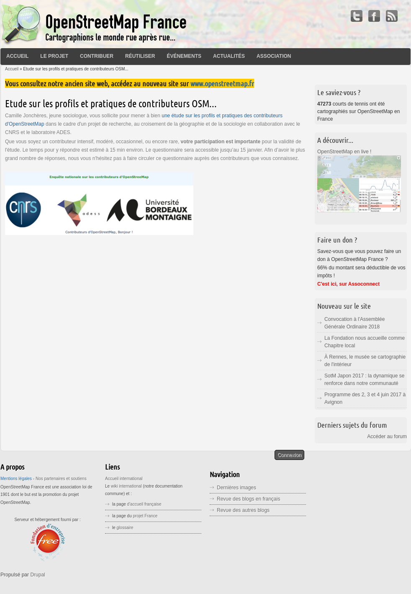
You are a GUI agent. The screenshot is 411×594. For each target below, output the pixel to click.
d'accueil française (144, 504)
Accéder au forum (387, 436)
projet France (145, 516)
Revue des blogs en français (248, 499)
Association (274, 56)
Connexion (289, 455)
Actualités (229, 56)
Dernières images (236, 488)
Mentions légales (16, 478)
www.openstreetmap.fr (222, 83)
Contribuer (96, 56)
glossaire (125, 527)
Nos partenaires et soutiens (61, 478)
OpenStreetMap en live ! (344, 152)
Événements (184, 56)
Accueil (17, 56)
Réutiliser (140, 56)
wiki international (126, 486)
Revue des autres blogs (243, 510)
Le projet (54, 56)
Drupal (37, 575)
